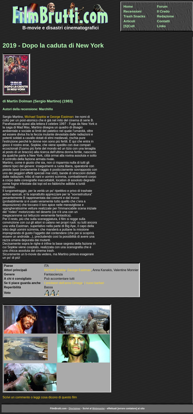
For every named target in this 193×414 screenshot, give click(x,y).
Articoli (129, 21)
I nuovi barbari (94, 283)
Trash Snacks (134, 16)
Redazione (165, 16)
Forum (162, 6)
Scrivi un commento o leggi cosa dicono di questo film (40, 397)
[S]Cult (129, 26)
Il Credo (163, 11)
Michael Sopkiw (35, 116)
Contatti (163, 21)
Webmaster (98, 408)
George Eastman (61, 116)
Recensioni (132, 11)
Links (161, 26)
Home (128, 6)
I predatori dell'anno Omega (63, 283)
